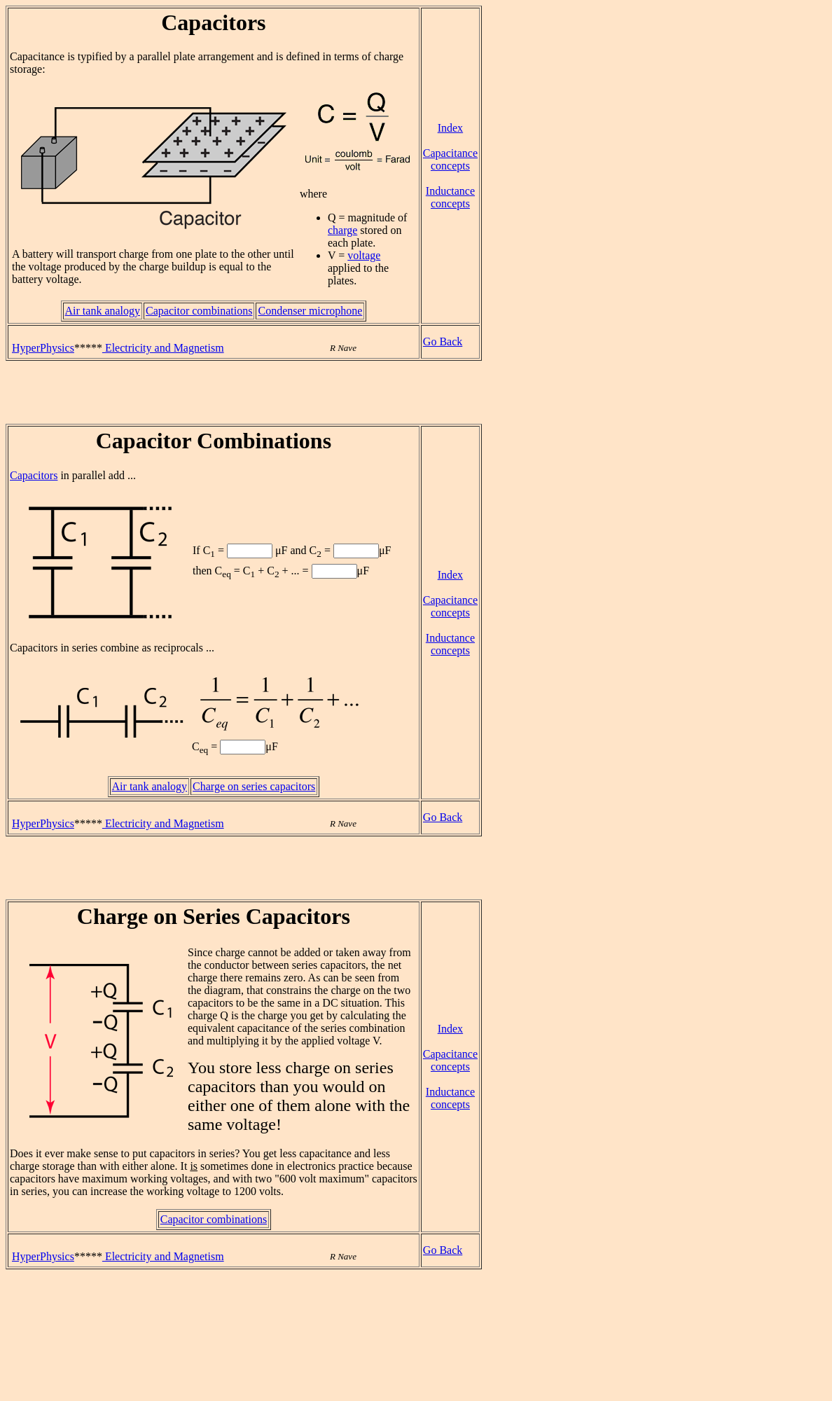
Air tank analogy (103, 311)
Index (450, 128)
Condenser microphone (310, 311)
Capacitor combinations (199, 311)
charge (342, 230)
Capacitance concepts (450, 159)
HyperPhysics (43, 348)
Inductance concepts (450, 197)
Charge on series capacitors (254, 786)
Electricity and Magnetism (163, 348)
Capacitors (33, 475)
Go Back (442, 341)
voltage (363, 255)
